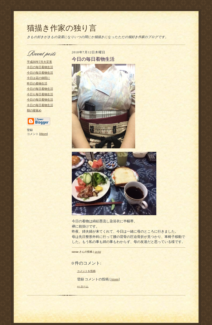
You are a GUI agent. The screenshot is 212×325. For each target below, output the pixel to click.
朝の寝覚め (34, 110)
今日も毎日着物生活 (40, 94)
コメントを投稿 (86, 271)
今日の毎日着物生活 (40, 67)
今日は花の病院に (38, 77)
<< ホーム (83, 286)
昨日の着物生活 (37, 83)
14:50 (98, 251)
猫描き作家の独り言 (62, 28)
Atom (43, 133)
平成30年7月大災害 (39, 61)
